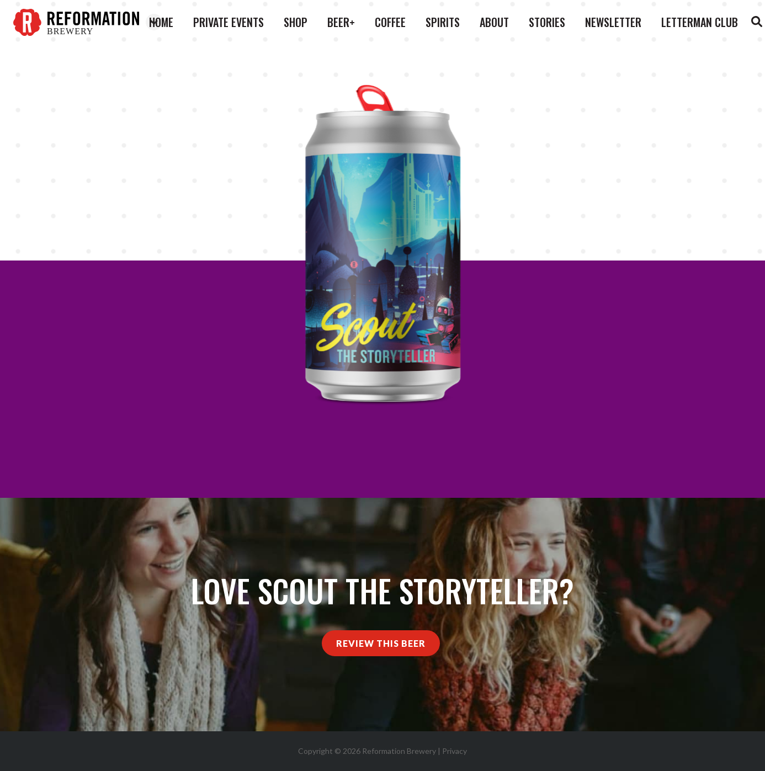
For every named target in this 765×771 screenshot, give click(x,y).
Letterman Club (699, 22)
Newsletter (613, 22)
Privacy (454, 751)
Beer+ (341, 22)
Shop (295, 22)
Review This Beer (381, 643)
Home (161, 22)
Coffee (390, 22)
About (494, 22)
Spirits (443, 22)
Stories (547, 22)
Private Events (228, 22)
